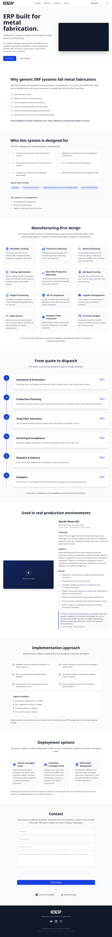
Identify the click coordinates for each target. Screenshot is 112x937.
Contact (66, 3)
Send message (56, 882)
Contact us (10, 58)
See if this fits (25, 58)
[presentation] (32, 874)
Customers (56, 3)
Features (47, 3)
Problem (38, 3)
